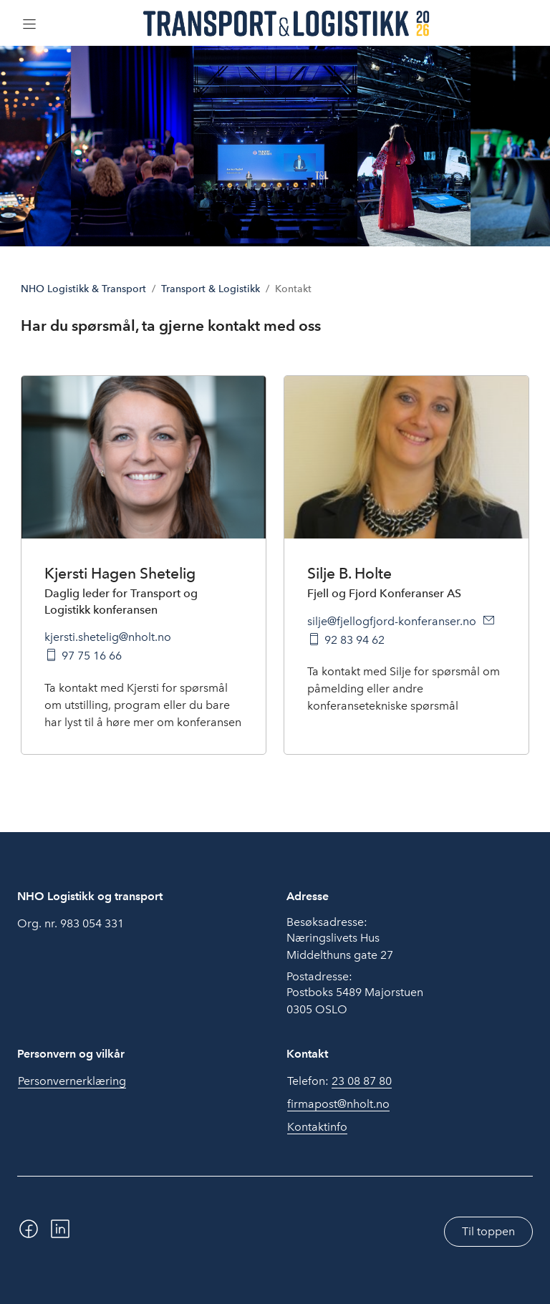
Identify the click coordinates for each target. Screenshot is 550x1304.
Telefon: (339, 1081)
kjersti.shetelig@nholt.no (107, 637)
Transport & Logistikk (210, 289)
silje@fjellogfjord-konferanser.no (391, 621)
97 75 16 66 (92, 655)
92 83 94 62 (354, 640)
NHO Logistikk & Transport (83, 289)
